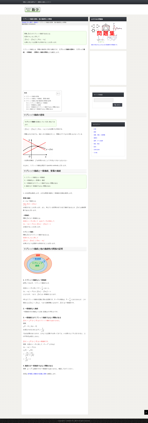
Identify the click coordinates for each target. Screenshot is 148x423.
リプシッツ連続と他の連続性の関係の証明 (38, 101)
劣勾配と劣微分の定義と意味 (37, 374)
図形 (95, 132)
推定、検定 (96, 143)
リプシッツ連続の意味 (32, 96)
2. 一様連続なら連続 (35, 105)
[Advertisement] (55, 72)
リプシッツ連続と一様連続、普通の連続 (38, 98)
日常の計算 (96, 149)
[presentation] (29, 33)
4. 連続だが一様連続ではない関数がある (41, 109)
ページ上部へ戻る (146, 412)
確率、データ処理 (98, 140)
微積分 (95, 137)
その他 (95, 152)
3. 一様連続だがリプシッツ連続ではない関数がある (44, 107)
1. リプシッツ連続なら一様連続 (38, 103)
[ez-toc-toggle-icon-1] (57, 93)
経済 (95, 146)
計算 (95, 129)
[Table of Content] (58, 93)
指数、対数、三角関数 (99, 135)
